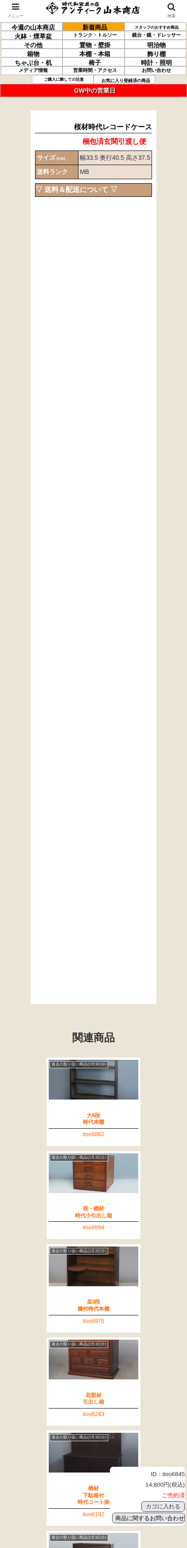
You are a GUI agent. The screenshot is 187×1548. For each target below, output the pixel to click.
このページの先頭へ (155, 1537)
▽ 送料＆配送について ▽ (76, 189)
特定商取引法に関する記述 (50, 1486)
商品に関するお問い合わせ (149, 1518)
